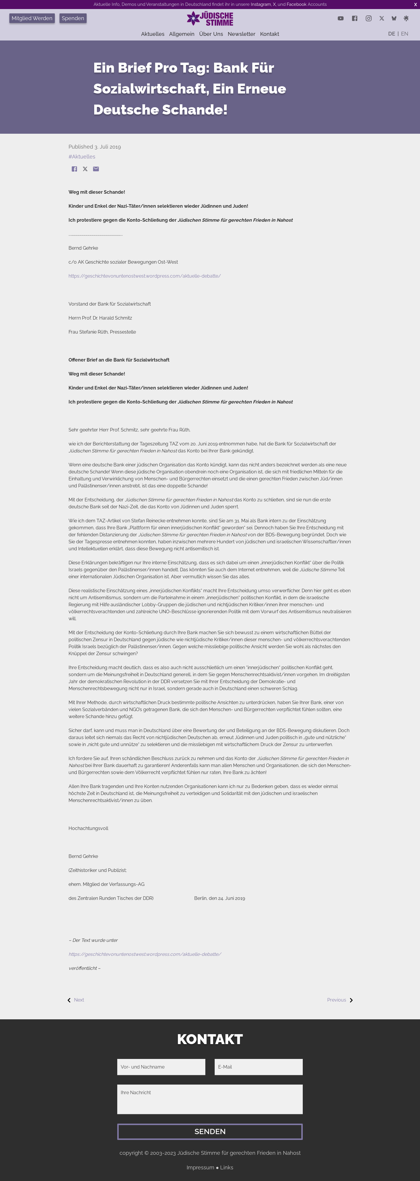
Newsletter (242, 34)
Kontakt (269, 34)
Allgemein (182, 34)
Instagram (261, 4)
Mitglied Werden (32, 18)
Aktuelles (152, 34)
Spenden (73, 18)
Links (226, 1167)
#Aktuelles (82, 157)
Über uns (211, 34)
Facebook (297, 4)
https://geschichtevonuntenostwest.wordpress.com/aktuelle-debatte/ (145, 276)
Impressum (200, 1167)
